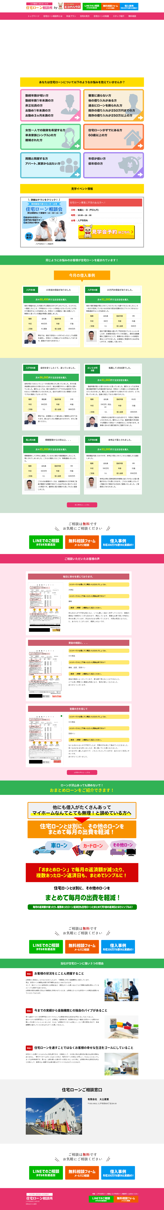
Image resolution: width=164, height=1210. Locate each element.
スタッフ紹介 (118, 16)
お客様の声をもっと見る (82, 772)
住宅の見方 (85, 16)
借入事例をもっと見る (82, 505)
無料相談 (132, 16)
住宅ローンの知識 (101, 16)
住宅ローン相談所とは (52, 16)
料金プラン (71, 16)
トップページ (33, 16)
